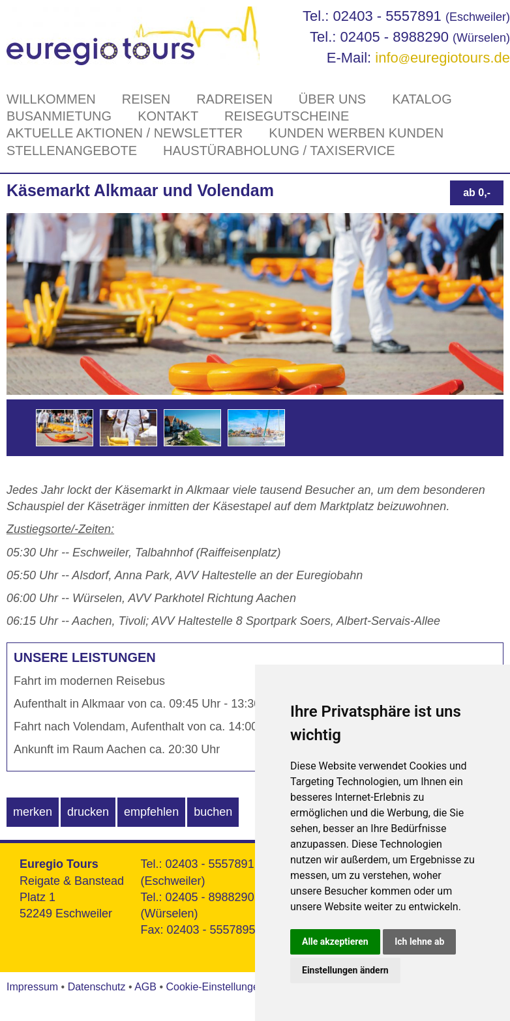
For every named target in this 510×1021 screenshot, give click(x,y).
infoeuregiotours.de (442, 58)
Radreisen (234, 99)
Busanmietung (59, 116)
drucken (88, 811)
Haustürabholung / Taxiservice (279, 150)
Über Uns (332, 99)
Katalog (422, 99)
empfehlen (151, 811)
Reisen (146, 99)
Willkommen (51, 99)
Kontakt (168, 116)
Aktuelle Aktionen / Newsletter (125, 133)
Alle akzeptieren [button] (335, 941)
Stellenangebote (72, 150)
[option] (65, 428)
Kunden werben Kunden (356, 133)
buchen (213, 811)
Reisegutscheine (286, 116)
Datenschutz (97, 986)
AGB (145, 986)
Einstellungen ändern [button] (345, 970)
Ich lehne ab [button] (419, 941)
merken (32, 811)
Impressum (32, 986)
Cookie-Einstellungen (215, 986)
